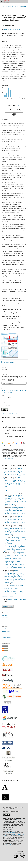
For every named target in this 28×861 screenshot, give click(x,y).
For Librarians (5, 620)
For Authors (5, 617)
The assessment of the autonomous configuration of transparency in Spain (14, 561)
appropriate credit (10, 832)
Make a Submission (8, 606)
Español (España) (6, 631)
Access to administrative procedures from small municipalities (13, 470)
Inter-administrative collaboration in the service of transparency (15, 527)
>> (12, 596)
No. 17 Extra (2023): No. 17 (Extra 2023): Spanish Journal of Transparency (13, 7)
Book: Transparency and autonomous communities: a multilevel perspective (14, 479)
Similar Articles (6, 491)
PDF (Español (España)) (9, 362)
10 (10, 596)
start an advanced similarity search (17, 599)
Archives (8, 5)
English (4, 629)
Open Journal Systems (7, 637)
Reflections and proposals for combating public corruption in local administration (14, 509)
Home (2, 5)
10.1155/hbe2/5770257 (7, 458)
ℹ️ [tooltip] (18, 105)
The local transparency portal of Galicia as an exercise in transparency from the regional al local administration (14, 498)
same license (8, 844)
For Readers (5, 615)
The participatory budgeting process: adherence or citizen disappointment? (13, 587)
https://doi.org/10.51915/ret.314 (12, 29)
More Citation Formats (8, 383)
